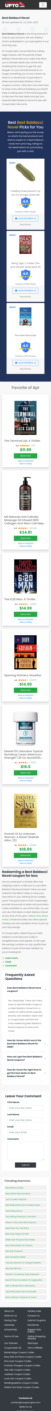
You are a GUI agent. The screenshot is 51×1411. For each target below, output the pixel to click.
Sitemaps (33, 1343)
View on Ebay (25, 463)
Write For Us (10, 1315)
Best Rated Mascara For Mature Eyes (23, 1205)
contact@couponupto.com (25, 1402)
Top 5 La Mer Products (16, 1199)
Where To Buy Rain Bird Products (21, 1222)
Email (10, 1126)
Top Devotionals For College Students (23, 1262)
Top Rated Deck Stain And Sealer (21, 1291)
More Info (26, 455)
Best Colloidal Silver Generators (20, 1285)
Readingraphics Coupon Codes (21, 1382)
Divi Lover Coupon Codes (17, 1361)
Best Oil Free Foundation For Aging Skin (24, 1280)
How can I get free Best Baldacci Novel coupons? (24, 1058)
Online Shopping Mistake (37, 1337)
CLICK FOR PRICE (25, 218)
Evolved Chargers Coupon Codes (22, 1365)
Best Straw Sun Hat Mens (17, 1228)
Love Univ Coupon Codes (17, 1378)
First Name (13, 1102)
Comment (11, 965)
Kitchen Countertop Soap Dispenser (22, 1274)
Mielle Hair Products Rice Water (20, 1239)
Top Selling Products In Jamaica (21, 1216)
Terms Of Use (11, 1336)
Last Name (13, 1114)
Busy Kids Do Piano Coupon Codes (22, 1356)
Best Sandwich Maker (16, 1257)
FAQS (8, 961)
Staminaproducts (14, 1211)
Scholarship (10, 1329)
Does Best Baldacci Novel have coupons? (24, 989)
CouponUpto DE (12, 1347)
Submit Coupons (37, 1320)
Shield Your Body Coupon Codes (21, 1387)
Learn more (11, 958)
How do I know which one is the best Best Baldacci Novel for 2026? (24, 1043)
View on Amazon (25, 461)
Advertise (9, 1325)
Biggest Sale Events (34, 1330)
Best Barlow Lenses (14, 1187)
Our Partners (11, 1343)
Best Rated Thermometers (18, 1193)
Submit (25, 1165)
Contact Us (34, 1315)
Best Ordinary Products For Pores (21, 1297)
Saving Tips (10, 1320)
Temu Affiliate (35, 1347)
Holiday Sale (34, 1311)
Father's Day (34, 915)
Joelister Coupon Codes (17, 1374)
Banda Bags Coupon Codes (19, 1352)
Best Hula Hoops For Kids (17, 1234)
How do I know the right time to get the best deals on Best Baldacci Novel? (24, 1073)
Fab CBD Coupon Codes (17, 1369)
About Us (9, 1311)
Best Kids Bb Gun (13, 1268)
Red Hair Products (14, 1251)
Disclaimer (33, 1325)
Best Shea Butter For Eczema (19, 1245)
